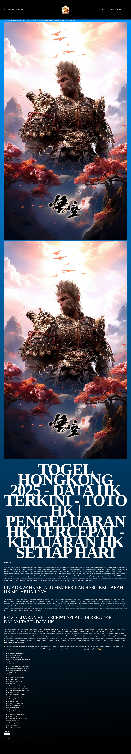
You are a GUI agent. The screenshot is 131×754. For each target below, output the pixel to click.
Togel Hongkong (117, 10)
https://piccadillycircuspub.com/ (15, 653)
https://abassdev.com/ (12, 701)
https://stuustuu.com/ (12, 675)
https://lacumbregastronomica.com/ (16, 670)
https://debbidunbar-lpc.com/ (14, 673)
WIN (101, 10)
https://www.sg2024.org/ (13, 723)
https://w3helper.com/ (12, 725)
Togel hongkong (8, 567)
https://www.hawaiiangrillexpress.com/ (17, 668)
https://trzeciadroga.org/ (13, 720)
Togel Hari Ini (8, 20)
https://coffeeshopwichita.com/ (15, 677)
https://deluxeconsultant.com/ (14, 703)
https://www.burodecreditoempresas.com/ (18, 659)
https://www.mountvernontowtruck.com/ (18, 666)
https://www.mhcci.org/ (13, 712)
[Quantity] (7, 734)
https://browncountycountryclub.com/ (17, 688)
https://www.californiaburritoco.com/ (17, 718)
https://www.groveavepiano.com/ (15, 694)
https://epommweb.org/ (12, 707)
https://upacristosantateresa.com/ (15, 714)
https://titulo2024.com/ (12, 664)
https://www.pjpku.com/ (13, 699)
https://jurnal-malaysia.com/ (14, 705)
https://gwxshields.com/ (13, 727)
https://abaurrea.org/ (12, 662)
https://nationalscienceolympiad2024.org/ (18, 690)
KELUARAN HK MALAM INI (13, 10)
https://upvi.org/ (10, 683)
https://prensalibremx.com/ (14, 655)
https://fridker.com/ (11, 679)
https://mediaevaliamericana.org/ (15, 686)
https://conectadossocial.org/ (14, 657)
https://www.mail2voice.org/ (14, 681)
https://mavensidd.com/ (13, 692)
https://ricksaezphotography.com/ (15, 696)
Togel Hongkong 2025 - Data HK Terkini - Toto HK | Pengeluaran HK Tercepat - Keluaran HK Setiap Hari (43, 20)
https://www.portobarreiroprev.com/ (16, 710)
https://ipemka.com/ (12, 716)
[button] (11, 738)
